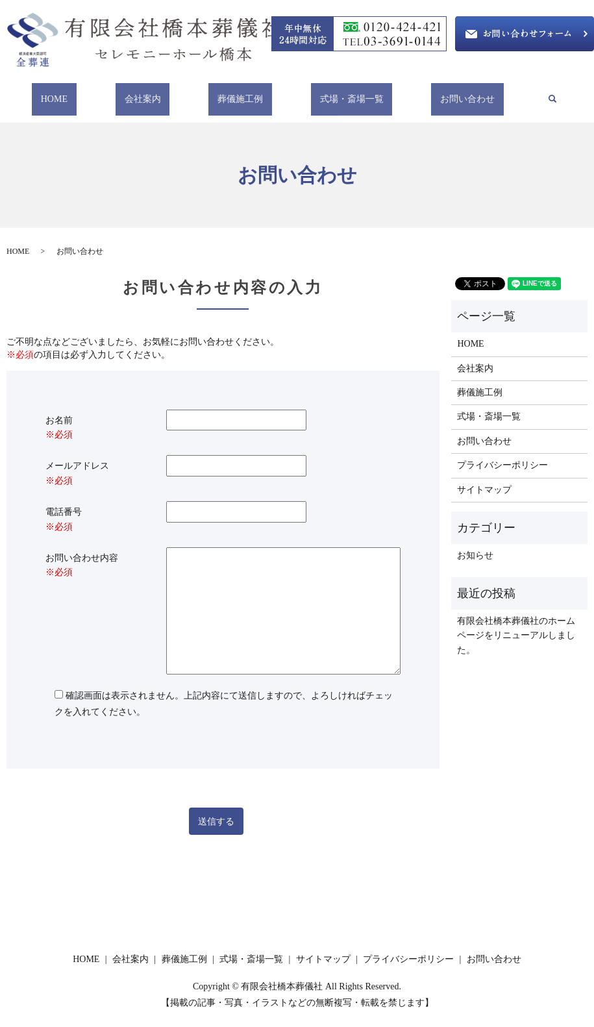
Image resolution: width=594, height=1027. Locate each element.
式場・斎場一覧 (345, 92)
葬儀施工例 (240, 92)
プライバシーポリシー (502, 453)
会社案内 (149, 92)
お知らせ (475, 543)
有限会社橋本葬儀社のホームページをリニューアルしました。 (516, 623)
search (542, 93)
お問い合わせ (454, 92)
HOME (68, 92)
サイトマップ (484, 477)
